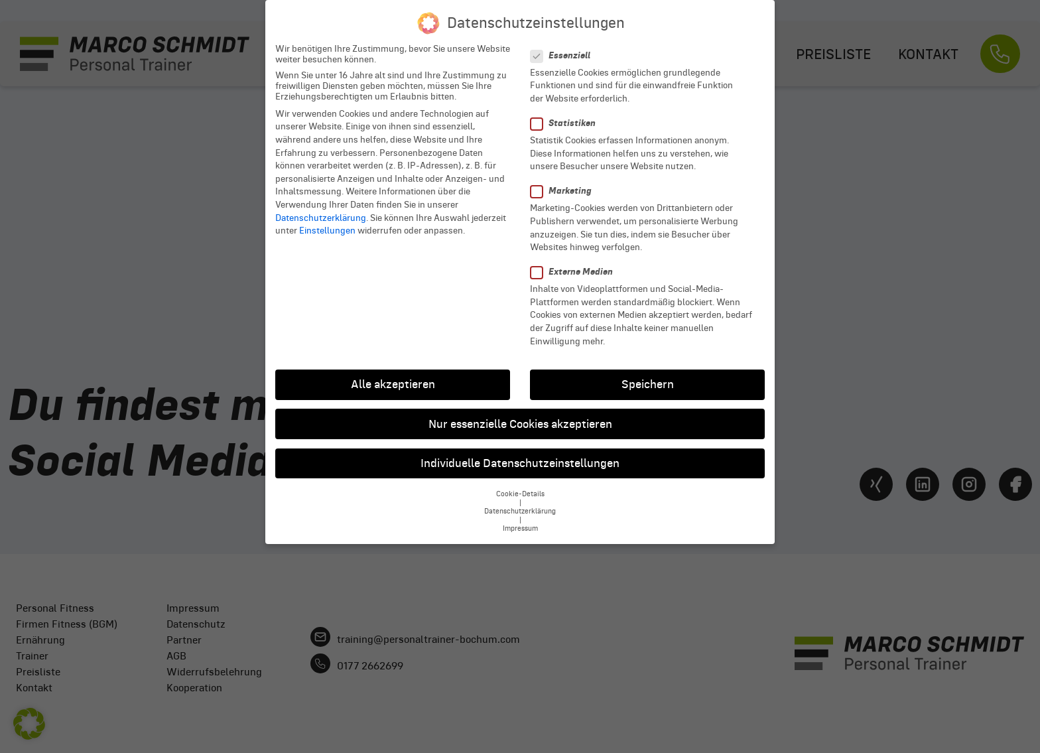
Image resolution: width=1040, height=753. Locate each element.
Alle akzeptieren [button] (393, 375)
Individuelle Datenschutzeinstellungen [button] (520, 453)
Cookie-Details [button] (520, 484)
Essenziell (564, 46)
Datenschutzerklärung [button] (520, 502)
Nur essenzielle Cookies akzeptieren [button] (520, 414)
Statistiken (567, 114)
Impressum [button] (520, 519)
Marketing (565, 182)
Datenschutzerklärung (320, 208)
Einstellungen (327, 221)
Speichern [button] (647, 375)
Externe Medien (575, 263)
